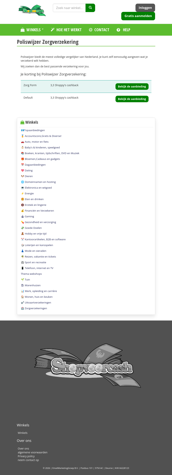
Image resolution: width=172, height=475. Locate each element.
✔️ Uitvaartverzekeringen (36, 302)
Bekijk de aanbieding (132, 86)
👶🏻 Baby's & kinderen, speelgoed (40, 147)
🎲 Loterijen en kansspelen (37, 245)
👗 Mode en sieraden (33, 251)
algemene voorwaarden (32, 452)
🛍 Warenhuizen (31, 285)
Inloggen (145, 8)
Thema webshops (31, 274)
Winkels (22, 433)
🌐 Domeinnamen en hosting (38, 182)
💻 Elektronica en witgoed (36, 187)
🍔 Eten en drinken (32, 199)
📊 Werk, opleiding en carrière (39, 291)
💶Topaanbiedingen (33, 130)
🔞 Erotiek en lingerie (33, 205)
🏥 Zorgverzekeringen (34, 308)
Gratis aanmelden (138, 16)
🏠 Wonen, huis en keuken (37, 296)
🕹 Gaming (27, 216)
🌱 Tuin (25, 279)
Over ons (23, 448)
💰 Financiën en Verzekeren (37, 210)
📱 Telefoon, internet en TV (37, 268)
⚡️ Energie (27, 193)
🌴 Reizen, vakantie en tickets (38, 256)
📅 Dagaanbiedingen (33, 164)
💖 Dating (27, 170)
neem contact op (28, 460)
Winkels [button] (32, 29)
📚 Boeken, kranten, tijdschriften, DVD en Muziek (50, 153)
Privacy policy (26, 456)
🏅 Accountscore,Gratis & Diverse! (41, 136)
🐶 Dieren (27, 176)
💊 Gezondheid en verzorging (38, 222)
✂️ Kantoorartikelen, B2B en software (43, 239)
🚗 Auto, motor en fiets (35, 141)
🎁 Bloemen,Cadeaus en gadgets (40, 159)
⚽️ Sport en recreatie (33, 262)
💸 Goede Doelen (31, 228)
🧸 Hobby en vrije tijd (34, 233)
